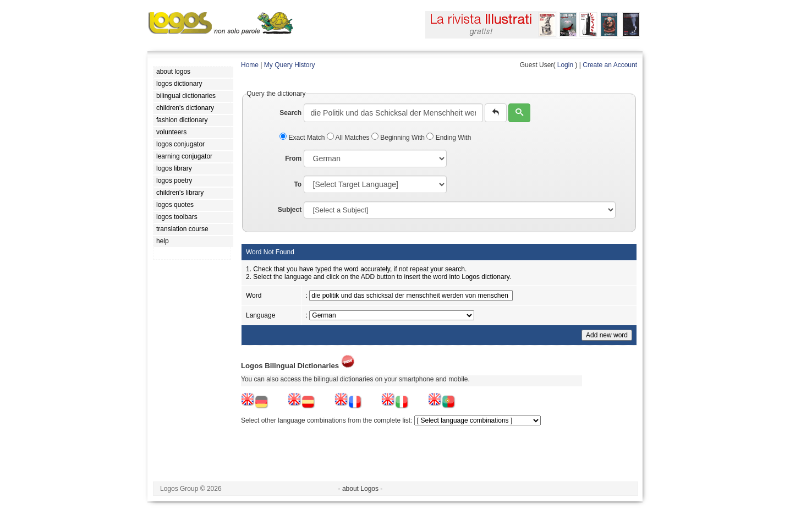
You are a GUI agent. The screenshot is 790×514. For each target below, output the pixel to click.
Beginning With (398, 137)
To (297, 184)
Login (565, 65)
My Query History (289, 65)
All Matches (349, 137)
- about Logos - (360, 489)
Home (250, 65)
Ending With (448, 137)
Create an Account (610, 65)
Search (290, 113)
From (293, 158)
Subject (289, 210)
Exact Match (303, 137)
